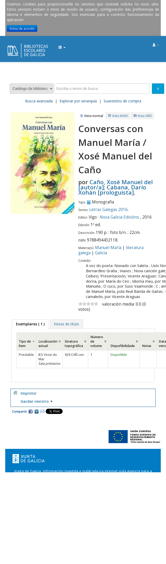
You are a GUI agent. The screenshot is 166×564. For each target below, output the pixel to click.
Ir (158, 88)
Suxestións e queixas (98, 481)
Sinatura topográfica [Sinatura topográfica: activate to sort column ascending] (74, 343)
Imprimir (29, 393)
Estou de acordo (22, 28)
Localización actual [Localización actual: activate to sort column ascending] (47, 343)
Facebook (30, 411)
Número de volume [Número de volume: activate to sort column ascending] (96, 341)
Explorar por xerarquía (78, 100)
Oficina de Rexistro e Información (48, 481)
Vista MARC (120, 116)
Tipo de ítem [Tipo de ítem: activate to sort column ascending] (25, 343)
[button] (61, 47)
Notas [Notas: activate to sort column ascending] (146, 346)
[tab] (30, 324)
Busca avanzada (39, 100)
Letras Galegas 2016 (108, 209)
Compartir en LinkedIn (36, 411)
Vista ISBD (145, 116)
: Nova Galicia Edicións (118, 217)
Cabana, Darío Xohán (112, 189)
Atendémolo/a (133, 481)
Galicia (101, 253)
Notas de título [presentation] (66, 323)
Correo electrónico (42, 411)
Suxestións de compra (122, 100)
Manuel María (108, 247)
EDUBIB (9, 45)
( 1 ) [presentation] (30, 323)
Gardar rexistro (36, 401)
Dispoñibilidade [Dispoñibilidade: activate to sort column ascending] (122, 346)
